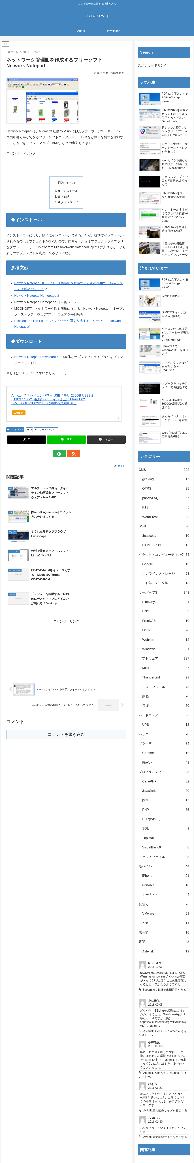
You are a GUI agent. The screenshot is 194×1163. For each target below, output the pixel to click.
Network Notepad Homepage (36, 296)
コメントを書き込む (66, 672)
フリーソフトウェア (46, 430)
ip (29, 430)
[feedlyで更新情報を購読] (62, 454)
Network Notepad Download (36, 357)
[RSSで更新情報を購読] (70, 454)
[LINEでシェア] (66, 440)
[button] (106, 440)
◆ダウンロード (68, 202)
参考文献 (63, 196)
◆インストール (68, 191)
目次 (61, 183)
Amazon (18, 413)
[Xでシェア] (26, 440)
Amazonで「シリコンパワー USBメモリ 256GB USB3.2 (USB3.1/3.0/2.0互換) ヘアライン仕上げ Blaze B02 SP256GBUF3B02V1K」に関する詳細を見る (52, 399)
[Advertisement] (48, 166)
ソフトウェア (15, 430)
